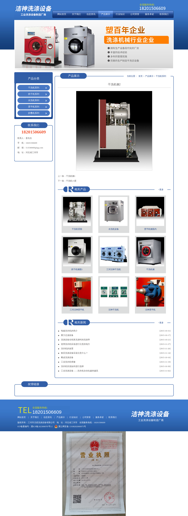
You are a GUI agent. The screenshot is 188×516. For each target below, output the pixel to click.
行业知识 (120, 14)
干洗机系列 (33, 87)
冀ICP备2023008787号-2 (41, 426)
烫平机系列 (33, 107)
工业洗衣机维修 (68, 362)
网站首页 (61, 14)
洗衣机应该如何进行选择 (72, 366)
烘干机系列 (33, 94)
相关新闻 (80, 322)
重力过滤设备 (67, 335)
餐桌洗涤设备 (67, 357)
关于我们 (76, 14)
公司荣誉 (134, 14)
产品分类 (33, 78)
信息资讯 (91, 14)
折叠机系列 (33, 113)
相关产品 (80, 189)
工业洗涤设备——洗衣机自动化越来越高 (79, 371)
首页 (140, 76)
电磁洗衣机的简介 (69, 331)
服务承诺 (149, 14)
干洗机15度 (71, 181)
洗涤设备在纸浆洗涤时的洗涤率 (75, 339)
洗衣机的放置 (67, 348)
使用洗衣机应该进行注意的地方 (75, 344)
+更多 (161, 189)
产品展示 (105, 14)
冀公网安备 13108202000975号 (70, 426)
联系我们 (164, 14)
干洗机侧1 (70, 176)
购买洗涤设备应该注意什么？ (74, 353)
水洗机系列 (33, 100)
